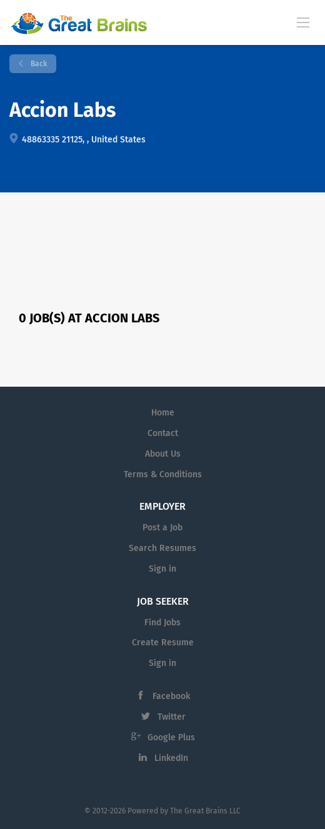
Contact (163, 433)
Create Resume (163, 642)
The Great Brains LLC (205, 811)
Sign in (162, 568)
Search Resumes (162, 548)
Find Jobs (162, 622)
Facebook (171, 696)
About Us (163, 454)
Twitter (172, 717)
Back (38, 63)
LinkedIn (171, 758)
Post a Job (162, 527)
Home (162, 412)
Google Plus (171, 737)
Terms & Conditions (163, 474)
